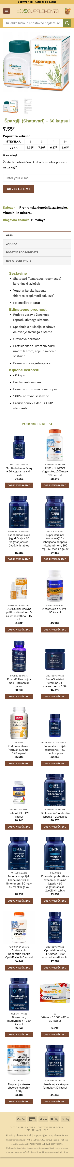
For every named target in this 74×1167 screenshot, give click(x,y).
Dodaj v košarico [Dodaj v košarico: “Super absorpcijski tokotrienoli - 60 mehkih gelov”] (55, 763)
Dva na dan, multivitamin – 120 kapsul (19, 1021)
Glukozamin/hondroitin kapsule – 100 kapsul (55, 814)
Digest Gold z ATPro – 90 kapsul (55, 610)
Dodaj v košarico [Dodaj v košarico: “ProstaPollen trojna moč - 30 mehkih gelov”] (19, 696)
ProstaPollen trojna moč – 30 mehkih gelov (19, 683)
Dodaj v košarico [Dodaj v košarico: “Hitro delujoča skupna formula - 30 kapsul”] (55, 1101)
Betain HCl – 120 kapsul (19, 814)
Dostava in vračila (50, 1127)
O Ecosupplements (22, 1127)
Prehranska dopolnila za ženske (43, 207)
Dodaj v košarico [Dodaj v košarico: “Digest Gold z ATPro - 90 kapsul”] (55, 629)
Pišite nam (33, 1130)
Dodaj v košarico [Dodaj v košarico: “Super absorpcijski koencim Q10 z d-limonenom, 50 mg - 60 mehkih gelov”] (19, 900)
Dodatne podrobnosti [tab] (22, 252)
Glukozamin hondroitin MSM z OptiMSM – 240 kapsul (19, 954)
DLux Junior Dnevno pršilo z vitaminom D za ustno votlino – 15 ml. (19, 614)
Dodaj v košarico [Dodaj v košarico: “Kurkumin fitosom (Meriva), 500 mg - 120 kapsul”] (19, 763)
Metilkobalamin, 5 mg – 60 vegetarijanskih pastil (19, 471)
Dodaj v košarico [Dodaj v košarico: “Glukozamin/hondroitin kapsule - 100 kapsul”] (55, 826)
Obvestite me (19, 189)
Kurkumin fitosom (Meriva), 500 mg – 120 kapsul (18, 750)
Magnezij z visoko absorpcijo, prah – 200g (19, 1088)
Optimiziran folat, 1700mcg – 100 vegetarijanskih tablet (55, 954)
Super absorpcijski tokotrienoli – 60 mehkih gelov (55, 750)
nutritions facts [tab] (18, 260)
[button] (6, 11)
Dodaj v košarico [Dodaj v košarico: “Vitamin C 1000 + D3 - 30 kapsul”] (55, 1034)
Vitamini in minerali (18, 213)
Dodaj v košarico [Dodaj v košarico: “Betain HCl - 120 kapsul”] (19, 826)
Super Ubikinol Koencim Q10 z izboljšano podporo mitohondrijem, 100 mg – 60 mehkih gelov (55, 542)
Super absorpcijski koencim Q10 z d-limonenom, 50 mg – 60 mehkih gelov (19, 882)
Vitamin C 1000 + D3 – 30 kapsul (55, 1019)
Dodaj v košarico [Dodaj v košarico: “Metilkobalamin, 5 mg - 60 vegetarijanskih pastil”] (19, 485)
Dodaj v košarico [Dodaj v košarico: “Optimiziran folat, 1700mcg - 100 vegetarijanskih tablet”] (55, 967)
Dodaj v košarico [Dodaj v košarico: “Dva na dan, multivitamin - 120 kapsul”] (19, 1034)
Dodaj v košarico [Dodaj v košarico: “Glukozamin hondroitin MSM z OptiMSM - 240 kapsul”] (19, 967)
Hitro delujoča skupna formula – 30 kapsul (54, 1086)
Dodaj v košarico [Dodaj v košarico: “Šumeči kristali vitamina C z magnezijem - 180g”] (55, 696)
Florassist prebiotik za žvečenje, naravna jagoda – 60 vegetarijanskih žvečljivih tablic (55, 883)
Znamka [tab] (11, 243)
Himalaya (38, 220)
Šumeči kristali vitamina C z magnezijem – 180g (55, 683)
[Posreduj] (67, 23)
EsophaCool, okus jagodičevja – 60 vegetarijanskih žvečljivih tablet (19, 540)
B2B (46, 1130)
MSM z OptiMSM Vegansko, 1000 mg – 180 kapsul (55, 471)
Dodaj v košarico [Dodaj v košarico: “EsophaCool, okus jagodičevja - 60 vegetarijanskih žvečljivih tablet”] (19, 559)
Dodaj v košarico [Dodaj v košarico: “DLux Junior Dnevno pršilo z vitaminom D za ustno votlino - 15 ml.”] (19, 629)
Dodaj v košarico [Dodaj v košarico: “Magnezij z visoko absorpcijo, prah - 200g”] (19, 1101)
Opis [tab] (9, 235)
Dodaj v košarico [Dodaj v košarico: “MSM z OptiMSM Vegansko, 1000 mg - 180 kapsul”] (55, 485)
